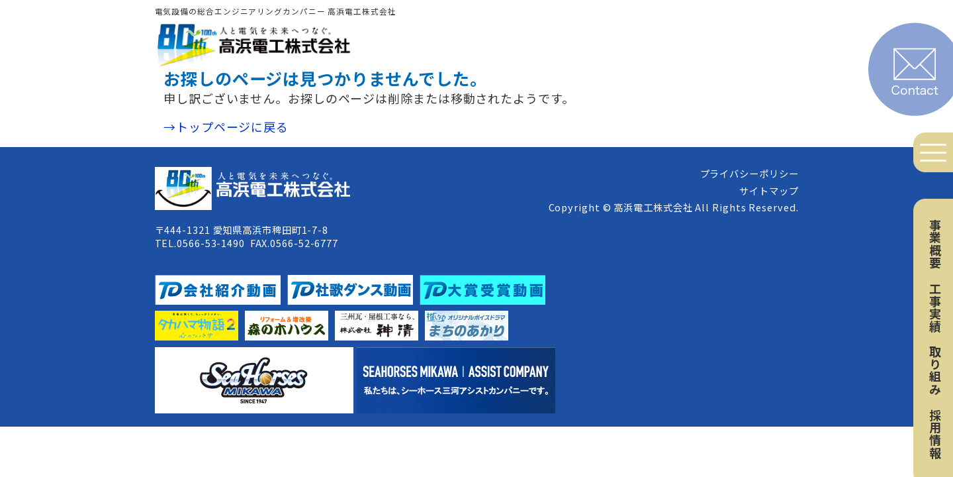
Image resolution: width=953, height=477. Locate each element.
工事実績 (935, 307)
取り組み (935, 370)
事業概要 (935, 244)
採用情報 (935, 434)
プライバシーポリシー (749, 173)
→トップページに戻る (226, 126)
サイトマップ (768, 190)
